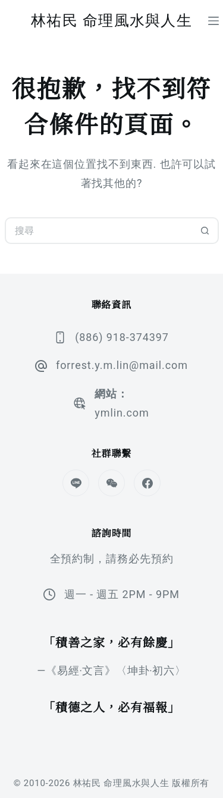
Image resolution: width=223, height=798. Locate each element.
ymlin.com (122, 412)
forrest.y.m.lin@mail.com (122, 365)
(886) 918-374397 (122, 337)
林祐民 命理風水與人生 (111, 20)
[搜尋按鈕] (205, 230)
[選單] (213, 20)
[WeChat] (111, 483)
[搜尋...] (98, 230)
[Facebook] (147, 483)
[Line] (75, 483)
